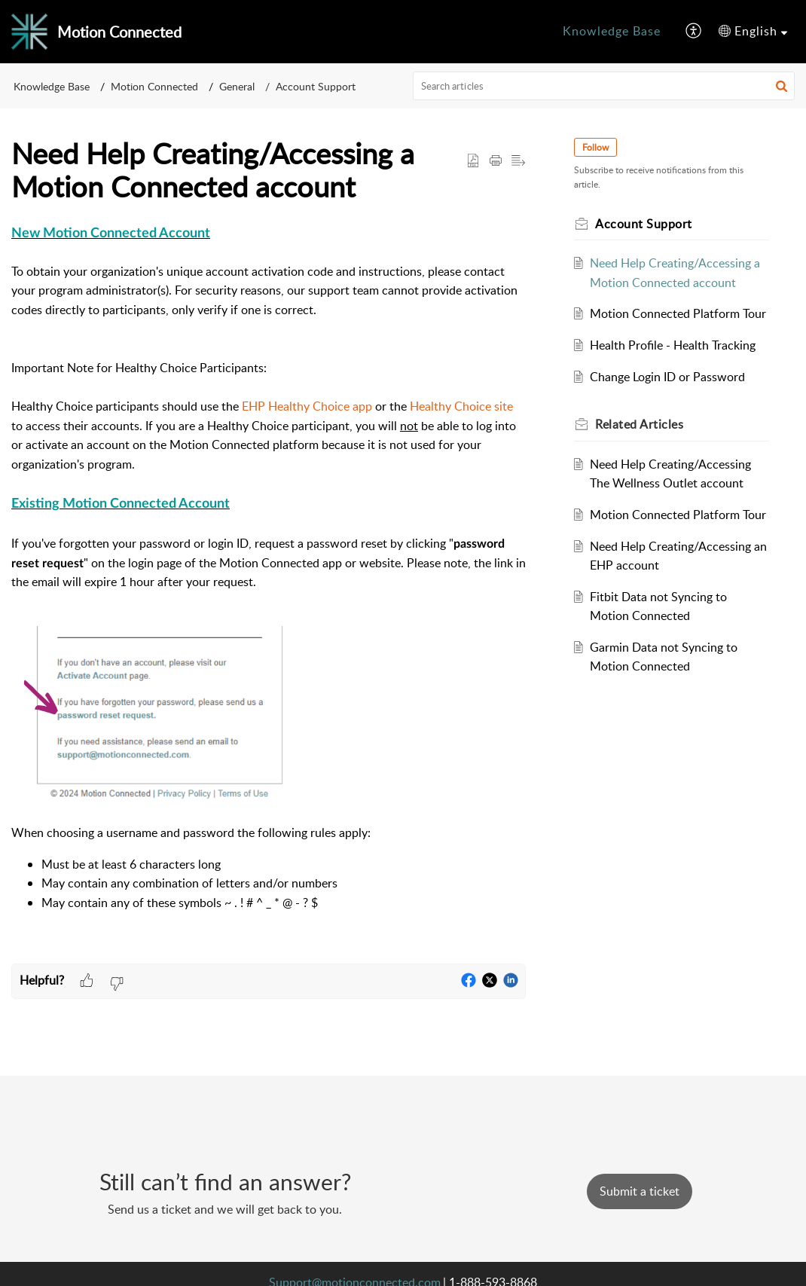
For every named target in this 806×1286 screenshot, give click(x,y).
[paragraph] (268, 593)
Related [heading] (639, 424)
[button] (694, 31)
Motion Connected (154, 86)
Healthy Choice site (461, 406)
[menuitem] (611, 31)
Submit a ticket (639, 1191)
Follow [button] (595, 147)
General (237, 86)
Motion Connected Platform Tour (678, 313)
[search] (604, 86)
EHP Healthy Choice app (307, 406)
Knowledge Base (612, 31)
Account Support (316, 86)
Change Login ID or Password (667, 376)
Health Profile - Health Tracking (673, 345)
